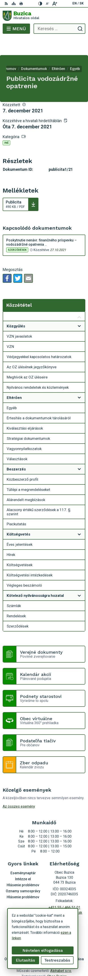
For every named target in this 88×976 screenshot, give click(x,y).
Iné (6, 125)
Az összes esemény (19, 789)
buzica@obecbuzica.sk (64, 895)
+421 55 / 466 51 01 (64, 890)
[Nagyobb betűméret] (54, 3)
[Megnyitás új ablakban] (79, 308)
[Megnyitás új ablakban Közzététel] (79, 299)
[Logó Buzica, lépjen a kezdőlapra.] (44, 16)
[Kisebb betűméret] (47, 3)
